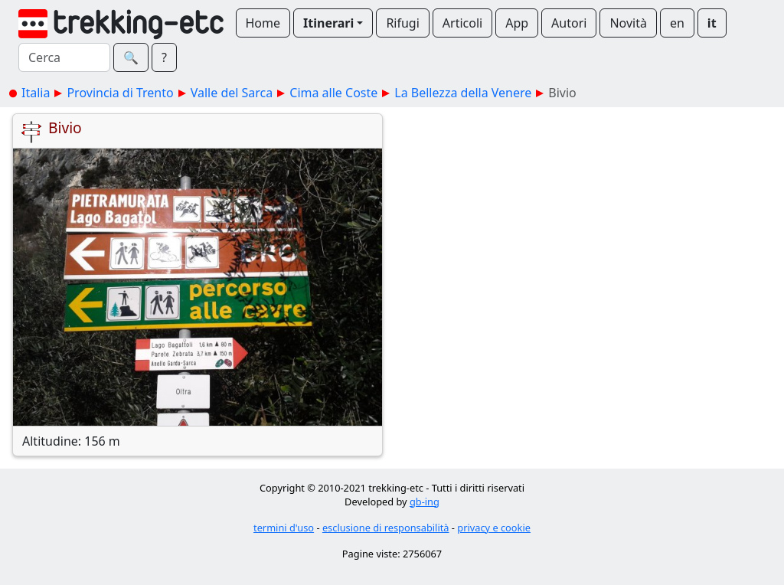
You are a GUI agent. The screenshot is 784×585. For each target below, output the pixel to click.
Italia (35, 92)
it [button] (712, 23)
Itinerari (328, 23)
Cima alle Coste (333, 92)
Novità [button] (628, 23)
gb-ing (424, 501)
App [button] (516, 23)
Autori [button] (568, 23)
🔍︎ (131, 57)
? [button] (164, 57)
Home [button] (263, 23)
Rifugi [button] (402, 23)
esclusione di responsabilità (385, 527)
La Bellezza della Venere (462, 92)
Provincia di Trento (120, 92)
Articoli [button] (462, 23)
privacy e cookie (494, 527)
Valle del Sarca (232, 92)
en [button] (677, 23)
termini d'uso (283, 527)
